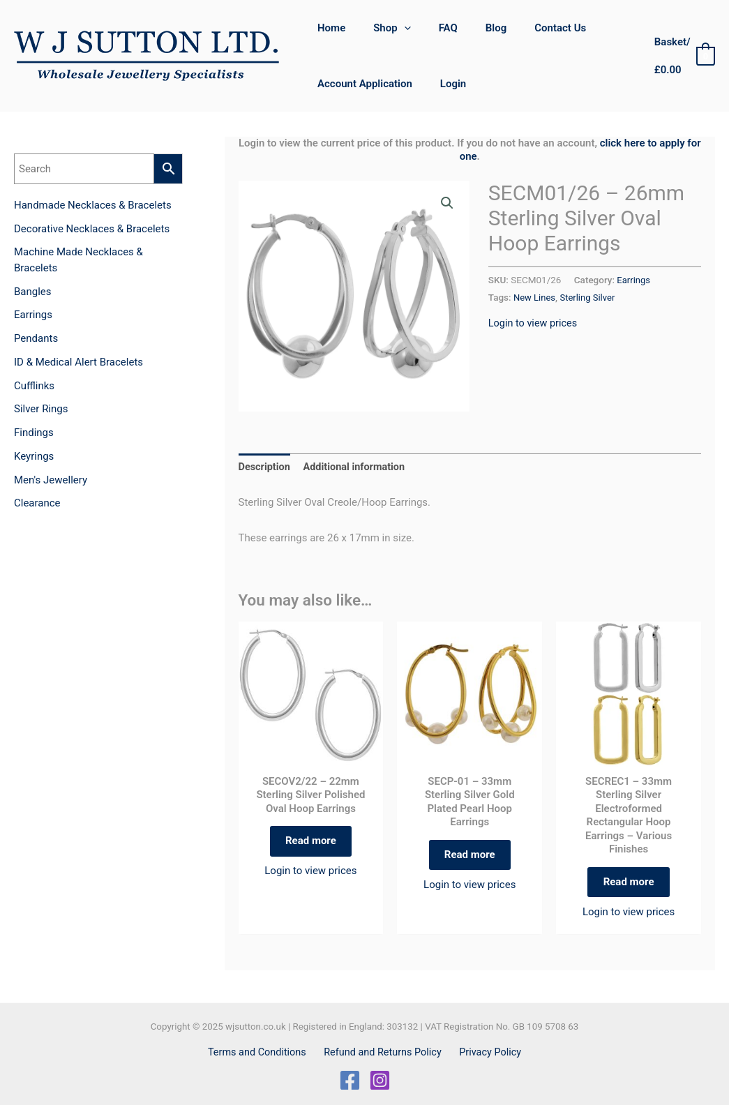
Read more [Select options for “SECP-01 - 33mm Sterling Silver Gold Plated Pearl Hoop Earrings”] (469, 858)
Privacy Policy (487, 1052)
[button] (446, 203)
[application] (393, 28)
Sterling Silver (590, 297)
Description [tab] (265, 468)
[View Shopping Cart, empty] (681, 56)
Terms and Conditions (261, 1052)
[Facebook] (350, 1080)
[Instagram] (380, 1080)
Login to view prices (534, 323)
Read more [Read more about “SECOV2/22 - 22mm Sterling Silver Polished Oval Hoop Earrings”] (310, 844)
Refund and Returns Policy (383, 1052)
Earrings (634, 279)
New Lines (535, 297)
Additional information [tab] (357, 468)
